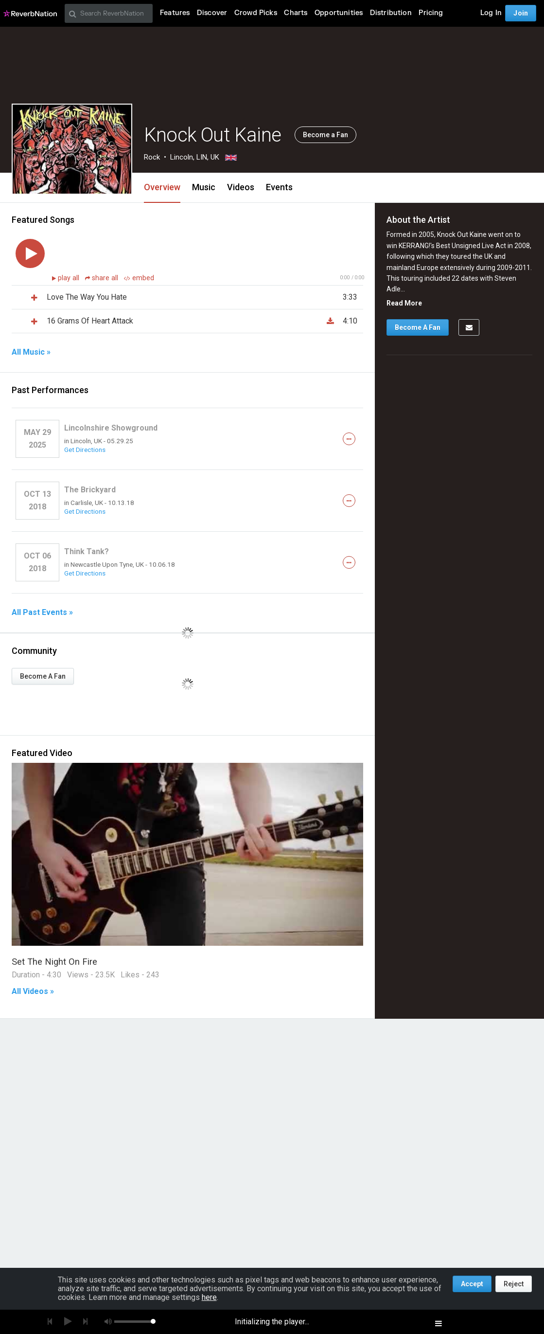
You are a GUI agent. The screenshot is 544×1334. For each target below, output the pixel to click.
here (209, 1297)
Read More (404, 303)
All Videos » (33, 991)
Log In (491, 13)
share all (102, 278)
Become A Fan (43, 676)
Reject (514, 1284)
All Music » (31, 352)
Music (203, 187)
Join (520, 13)
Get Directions (84, 449)
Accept (472, 1284)
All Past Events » (42, 612)
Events (279, 187)
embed (139, 278)
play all (69, 278)
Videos (240, 187)
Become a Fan (325, 135)
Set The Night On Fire (54, 961)
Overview (162, 187)
